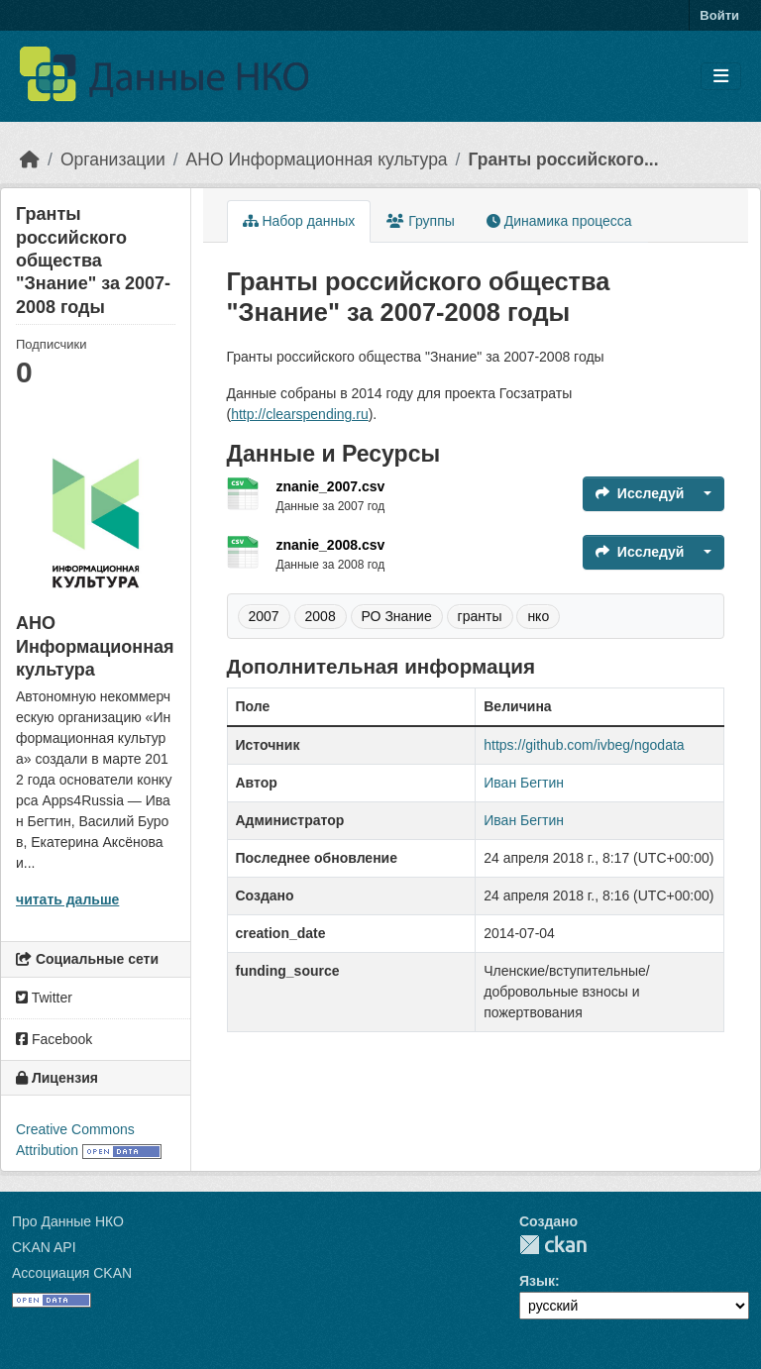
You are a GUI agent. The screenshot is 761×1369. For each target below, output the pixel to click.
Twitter (44, 997)
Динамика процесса (559, 221)
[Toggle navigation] (721, 76)
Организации (112, 159)
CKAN (553, 1244)
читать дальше (67, 899)
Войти (719, 15)
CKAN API (44, 1247)
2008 (320, 616)
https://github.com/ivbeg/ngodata (584, 745)
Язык (537, 1281)
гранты (480, 616)
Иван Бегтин (524, 782)
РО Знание (397, 616)
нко (538, 616)
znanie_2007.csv (330, 486)
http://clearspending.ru (300, 414)
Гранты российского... (563, 159)
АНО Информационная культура (317, 159)
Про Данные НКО (68, 1221)
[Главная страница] (30, 159)
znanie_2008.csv (330, 545)
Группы (420, 221)
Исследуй (640, 493)
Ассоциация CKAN (72, 1273)
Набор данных (299, 221)
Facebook (54, 1039)
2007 (264, 616)
